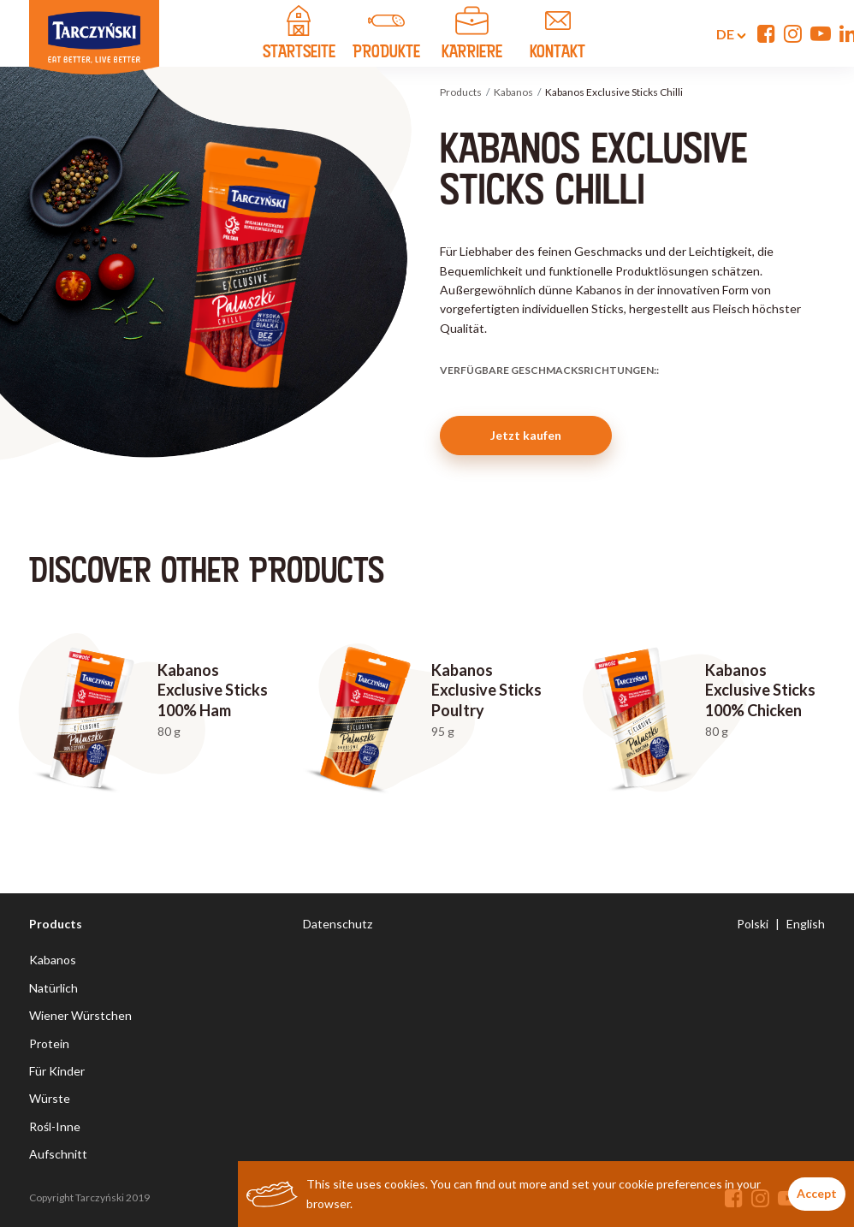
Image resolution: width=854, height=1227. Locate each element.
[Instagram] (793, 33)
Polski (752, 923)
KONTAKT (558, 35)
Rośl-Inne (54, 1126)
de (721, 34)
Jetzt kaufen (525, 435)
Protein (49, 1043)
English (805, 923)
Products (461, 92)
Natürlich (53, 988)
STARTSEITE (299, 35)
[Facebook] (766, 33)
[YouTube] (820, 33)
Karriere (472, 35)
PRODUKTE (387, 35)
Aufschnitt (58, 1154)
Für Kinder (57, 1071)
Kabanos (513, 92)
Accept (817, 1193)
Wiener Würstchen (80, 1015)
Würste (49, 1098)
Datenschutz (337, 923)
